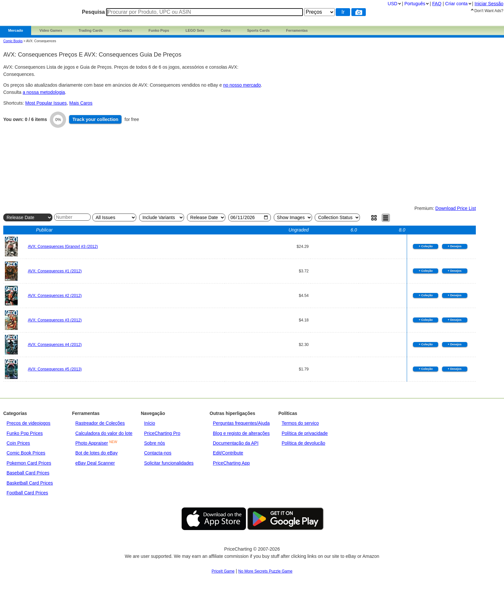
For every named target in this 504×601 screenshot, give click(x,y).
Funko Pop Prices (25, 433)
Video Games (50, 30)
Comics (125, 30)
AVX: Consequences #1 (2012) (55, 271)
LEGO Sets (194, 30)
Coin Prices (18, 443)
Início (149, 423)
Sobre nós (154, 443)
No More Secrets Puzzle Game (265, 571)
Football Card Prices (27, 492)
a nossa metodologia (44, 92)
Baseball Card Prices (28, 472)
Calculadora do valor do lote (103, 433)
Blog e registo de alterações (241, 433)
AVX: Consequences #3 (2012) (55, 320)
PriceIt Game (223, 571)
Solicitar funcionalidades (169, 463)
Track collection (95, 119)
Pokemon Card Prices (29, 463)
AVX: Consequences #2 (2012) (55, 295)
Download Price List (455, 208)
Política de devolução (303, 443)
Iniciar (489, 3)
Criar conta (456, 3)
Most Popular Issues (46, 103)
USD (393, 3)
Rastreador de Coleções (100, 423)
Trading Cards (91, 30)
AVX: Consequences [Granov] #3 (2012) (63, 246)
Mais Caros (81, 103)
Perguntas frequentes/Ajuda (241, 423)
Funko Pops (158, 30)
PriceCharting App (231, 463)
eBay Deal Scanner (95, 463)
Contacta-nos (157, 452)
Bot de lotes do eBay (96, 452)
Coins (226, 30)
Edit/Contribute (228, 452)
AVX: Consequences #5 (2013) (55, 369)
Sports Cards (258, 30)
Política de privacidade (305, 433)
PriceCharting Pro (162, 433)
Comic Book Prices (26, 452)
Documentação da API (235, 443)
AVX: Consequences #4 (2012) (55, 344)
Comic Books (13, 41)
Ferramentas (297, 30)
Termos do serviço (300, 423)
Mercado (15, 30)
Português (414, 3)
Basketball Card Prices (30, 483)
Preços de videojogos (28, 423)
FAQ (436, 3)
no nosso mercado (242, 85)
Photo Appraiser (91, 443)
